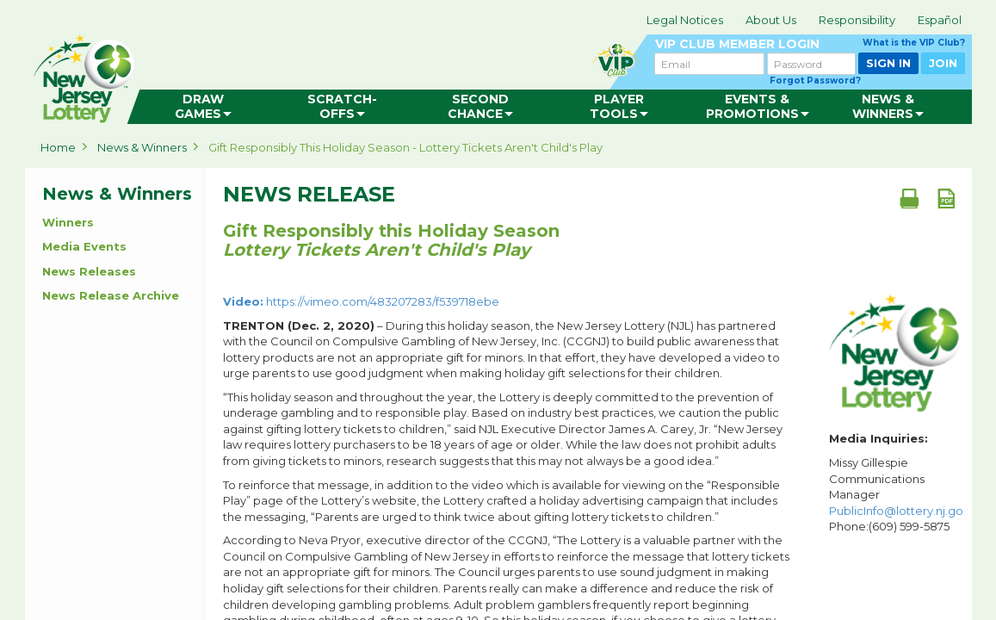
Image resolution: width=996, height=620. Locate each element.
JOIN (943, 63)
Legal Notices (684, 20)
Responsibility (857, 20)
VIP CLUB (810, 44)
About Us (770, 20)
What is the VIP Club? (914, 42)
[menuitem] (202, 107)
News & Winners (142, 147)
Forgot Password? (815, 80)
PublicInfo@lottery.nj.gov (899, 511)
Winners (68, 222)
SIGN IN (888, 63)
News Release (309, 194)
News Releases (89, 271)
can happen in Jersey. (300, 74)
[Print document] (909, 198)
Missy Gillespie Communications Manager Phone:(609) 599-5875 (896, 494)
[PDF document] (946, 198)
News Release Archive (110, 295)
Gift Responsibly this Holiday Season (391, 240)
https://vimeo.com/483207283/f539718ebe (361, 301)
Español (940, 20)
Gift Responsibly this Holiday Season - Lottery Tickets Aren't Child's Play (405, 147)
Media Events (84, 246)
